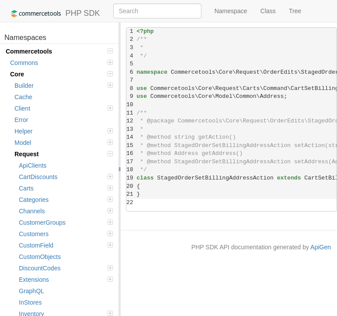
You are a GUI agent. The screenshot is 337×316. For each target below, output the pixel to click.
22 (131, 202)
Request (63, 154)
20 (131, 186)
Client (63, 108)
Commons (61, 62)
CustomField (66, 245)
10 (131, 104)
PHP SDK (53, 14)
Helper (63, 131)
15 (131, 145)
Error (21, 119)
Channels (66, 211)
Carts (66, 188)
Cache (23, 97)
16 (131, 153)
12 (131, 121)
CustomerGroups (66, 222)
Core (61, 74)
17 (131, 161)
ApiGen (320, 247)
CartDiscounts (66, 176)
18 (131, 169)
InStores (30, 302)
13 (131, 129)
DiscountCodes (66, 268)
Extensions (66, 279)
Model (63, 142)
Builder (63, 85)
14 (131, 137)
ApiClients (33, 165)
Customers (66, 233)
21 (131, 194)
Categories (66, 199)
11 (131, 113)
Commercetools (59, 51)
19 (131, 178)
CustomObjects (40, 256)
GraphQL (31, 290)
